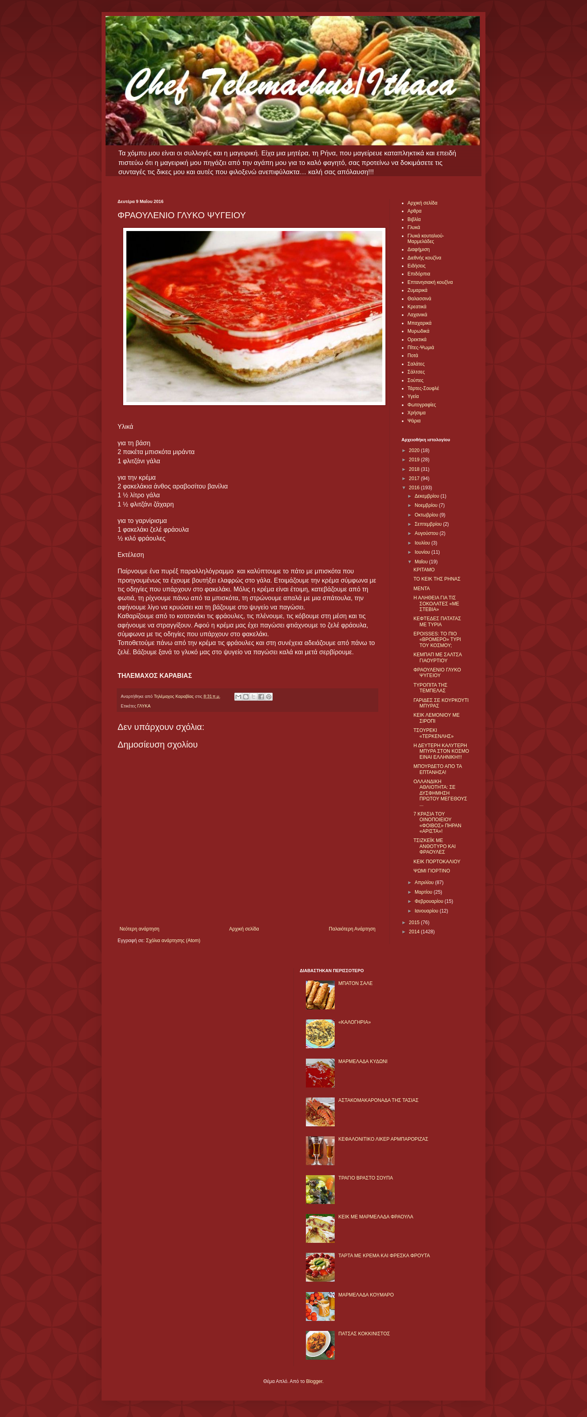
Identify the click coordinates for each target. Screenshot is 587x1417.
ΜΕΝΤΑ (421, 588)
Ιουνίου (423, 552)
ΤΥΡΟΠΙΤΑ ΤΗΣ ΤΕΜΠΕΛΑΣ (430, 687)
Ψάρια (414, 421)
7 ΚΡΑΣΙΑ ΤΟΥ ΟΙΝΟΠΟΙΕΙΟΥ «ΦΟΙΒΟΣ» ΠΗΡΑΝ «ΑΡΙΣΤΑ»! (437, 822)
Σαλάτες (416, 364)
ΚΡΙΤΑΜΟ (424, 570)
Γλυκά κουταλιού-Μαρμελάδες (425, 238)
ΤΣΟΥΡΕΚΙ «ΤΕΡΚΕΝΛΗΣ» (433, 733)
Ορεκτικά (417, 339)
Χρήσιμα (416, 413)
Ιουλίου (423, 543)
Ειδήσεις (416, 266)
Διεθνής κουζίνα (424, 258)
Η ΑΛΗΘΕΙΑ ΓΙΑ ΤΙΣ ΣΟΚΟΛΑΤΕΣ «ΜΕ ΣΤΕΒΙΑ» (436, 603)
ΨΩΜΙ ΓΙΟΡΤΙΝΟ (431, 871)
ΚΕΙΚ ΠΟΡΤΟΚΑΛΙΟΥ (436, 861)
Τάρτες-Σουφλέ (423, 388)
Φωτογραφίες (421, 405)
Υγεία (413, 396)
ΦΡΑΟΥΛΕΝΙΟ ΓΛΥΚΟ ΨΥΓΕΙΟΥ (437, 672)
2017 (415, 478)
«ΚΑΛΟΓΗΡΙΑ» (354, 1022)
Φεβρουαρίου (430, 901)
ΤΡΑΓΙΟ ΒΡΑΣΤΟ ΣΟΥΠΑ (365, 1178)
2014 (415, 932)
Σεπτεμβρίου (429, 524)
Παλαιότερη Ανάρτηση (352, 929)
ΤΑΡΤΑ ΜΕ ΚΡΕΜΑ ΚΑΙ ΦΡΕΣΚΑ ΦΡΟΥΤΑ (384, 1255)
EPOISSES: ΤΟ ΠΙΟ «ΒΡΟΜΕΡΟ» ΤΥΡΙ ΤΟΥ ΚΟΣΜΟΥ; (437, 639)
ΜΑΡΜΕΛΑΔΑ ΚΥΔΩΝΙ (362, 1061)
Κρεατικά (416, 307)
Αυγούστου (427, 533)
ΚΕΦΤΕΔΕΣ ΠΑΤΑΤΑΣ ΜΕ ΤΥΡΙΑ (437, 621)
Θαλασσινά (419, 298)
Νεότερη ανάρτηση (139, 929)
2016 (415, 487)
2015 (415, 922)
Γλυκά (413, 227)
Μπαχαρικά (419, 323)
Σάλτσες (416, 372)
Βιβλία (414, 219)
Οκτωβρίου (427, 515)
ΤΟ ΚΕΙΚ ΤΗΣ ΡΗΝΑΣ (437, 579)
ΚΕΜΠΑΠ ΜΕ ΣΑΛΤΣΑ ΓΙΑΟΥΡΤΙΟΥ (437, 657)
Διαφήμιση (418, 249)
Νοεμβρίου (427, 505)
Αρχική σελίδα (244, 929)
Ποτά (412, 355)
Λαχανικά (417, 315)
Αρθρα (414, 211)
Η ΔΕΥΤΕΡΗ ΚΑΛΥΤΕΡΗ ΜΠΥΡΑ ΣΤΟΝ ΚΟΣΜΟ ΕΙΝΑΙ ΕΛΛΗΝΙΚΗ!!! (441, 751)
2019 (415, 459)
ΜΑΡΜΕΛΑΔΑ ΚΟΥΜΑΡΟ (366, 1295)
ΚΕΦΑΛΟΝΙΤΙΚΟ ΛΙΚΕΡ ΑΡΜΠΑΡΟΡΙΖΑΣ (383, 1139)
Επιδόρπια (418, 274)
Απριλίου (425, 882)
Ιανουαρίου (427, 911)
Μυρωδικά (418, 331)
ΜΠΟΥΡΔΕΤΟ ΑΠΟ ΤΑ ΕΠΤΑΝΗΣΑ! (437, 769)
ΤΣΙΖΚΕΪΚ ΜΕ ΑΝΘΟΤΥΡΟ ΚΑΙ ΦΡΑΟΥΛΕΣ (434, 846)
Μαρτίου (424, 892)
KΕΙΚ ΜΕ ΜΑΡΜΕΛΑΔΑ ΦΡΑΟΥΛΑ (375, 1217)
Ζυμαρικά (417, 290)
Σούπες (415, 380)
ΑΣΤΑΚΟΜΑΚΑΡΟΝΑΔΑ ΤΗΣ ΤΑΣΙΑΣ (378, 1100)
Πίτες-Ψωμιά (420, 347)
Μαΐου (422, 562)
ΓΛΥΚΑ (143, 705)
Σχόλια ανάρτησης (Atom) (173, 940)
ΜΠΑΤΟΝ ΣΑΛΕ (355, 983)
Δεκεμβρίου (428, 496)
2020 (415, 450)
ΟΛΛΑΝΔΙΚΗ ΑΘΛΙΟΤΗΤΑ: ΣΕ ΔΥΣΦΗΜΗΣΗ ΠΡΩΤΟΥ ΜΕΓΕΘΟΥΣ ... (440, 793)
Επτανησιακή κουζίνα (430, 282)
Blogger (314, 1381)
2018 (415, 469)
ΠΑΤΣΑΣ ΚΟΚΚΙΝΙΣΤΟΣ (364, 1334)
